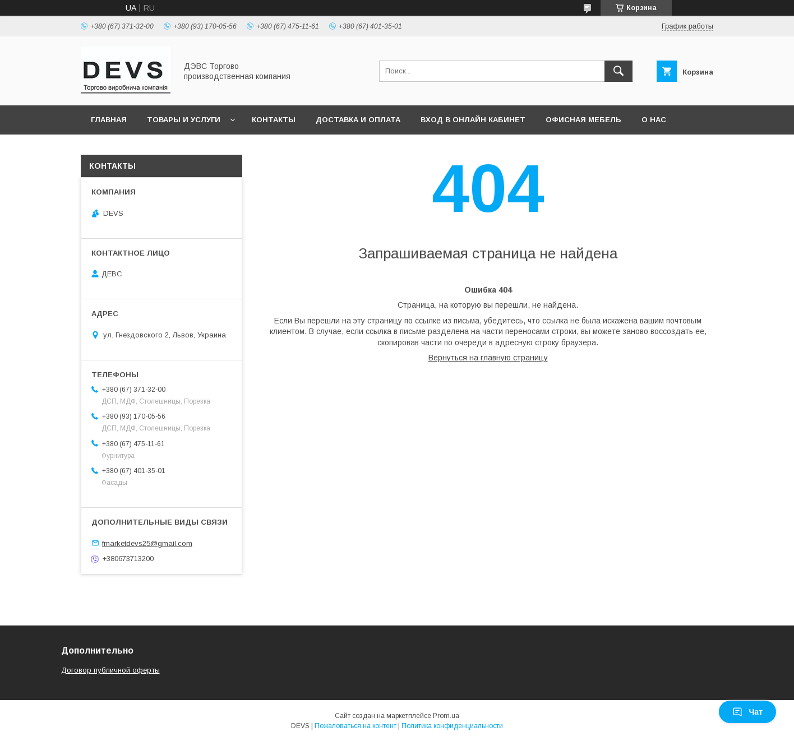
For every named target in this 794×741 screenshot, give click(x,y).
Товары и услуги (183, 119)
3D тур (104, 149)
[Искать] (618, 71)
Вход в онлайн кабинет (473, 119)
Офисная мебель (583, 119)
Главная (109, 119)
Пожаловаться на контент (355, 726)
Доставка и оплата (358, 119)
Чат (747, 712)
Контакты (274, 119)
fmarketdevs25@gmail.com (147, 543)
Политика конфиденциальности (452, 726)
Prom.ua (446, 716)
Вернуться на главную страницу (488, 357)
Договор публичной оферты (110, 670)
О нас (653, 119)
